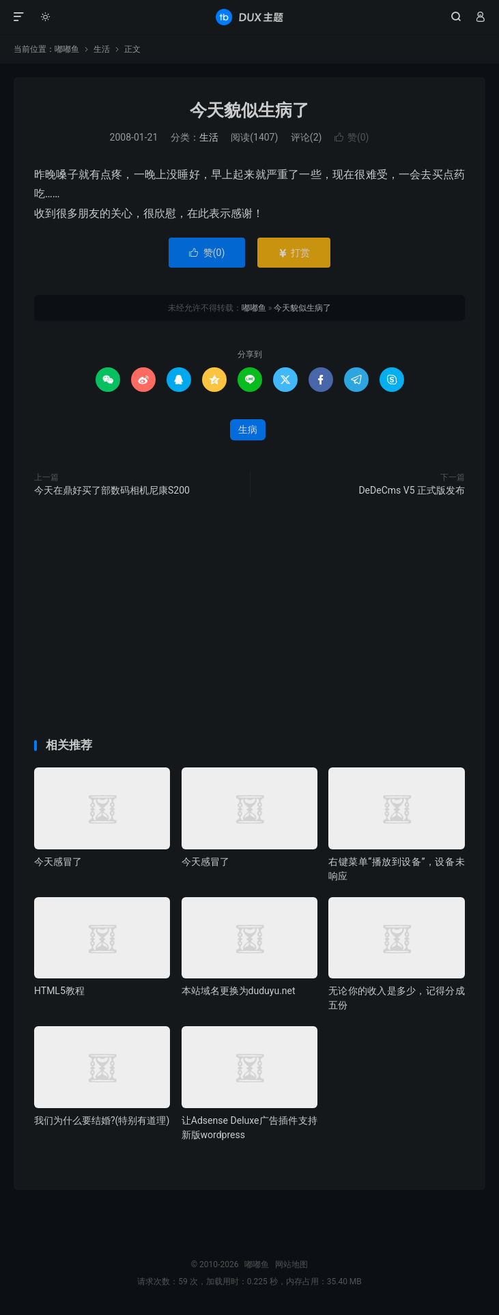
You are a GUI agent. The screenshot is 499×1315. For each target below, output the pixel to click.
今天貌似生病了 (302, 308)
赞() (207, 252)
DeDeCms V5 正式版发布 (411, 490)
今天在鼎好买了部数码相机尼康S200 (112, 490)
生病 (247, 429)
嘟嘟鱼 (249, 17)
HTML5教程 (59, 990)
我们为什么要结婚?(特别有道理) (101, 1120)
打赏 (294, 252)
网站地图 (291, 1264)
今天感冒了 (58, 861)
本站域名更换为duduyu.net (239, 990)
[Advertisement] (249, 129)
